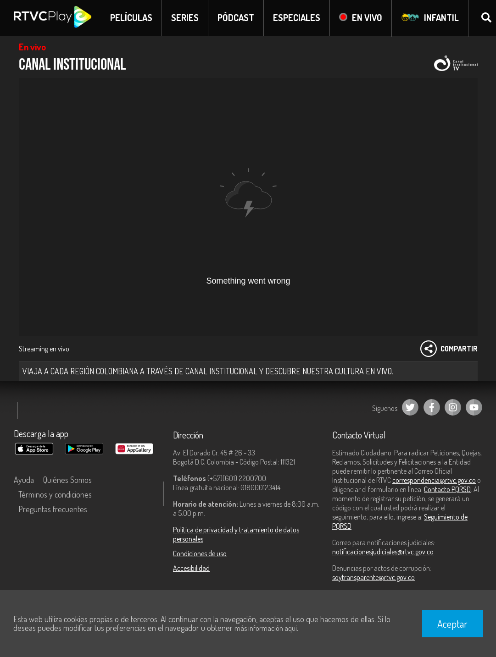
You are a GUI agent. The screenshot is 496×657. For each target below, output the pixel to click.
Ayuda (24, 480)
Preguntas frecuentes (52, 509)
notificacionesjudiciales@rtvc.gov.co (383, 551)
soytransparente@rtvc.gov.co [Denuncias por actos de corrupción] (373, 577)
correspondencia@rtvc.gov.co (434, 480)
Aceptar (452, 623)
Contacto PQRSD (447, 489)
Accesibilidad (191, 568)
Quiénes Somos (67, 480)
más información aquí (265, 628)
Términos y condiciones (55, 494)
